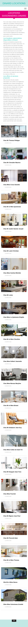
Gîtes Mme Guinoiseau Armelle (13, 604)
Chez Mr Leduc (8, 295)
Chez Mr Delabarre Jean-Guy (12, 427)
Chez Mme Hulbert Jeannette (12, 361)
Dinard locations (14, 3)
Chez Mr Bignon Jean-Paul (11, 516)
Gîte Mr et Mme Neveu (10, 582)
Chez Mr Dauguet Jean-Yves (12, 472)
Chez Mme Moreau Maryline (12, 383)
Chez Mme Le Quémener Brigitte (13, 317)
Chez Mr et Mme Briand (10, 405)
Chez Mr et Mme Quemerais (12, 206)
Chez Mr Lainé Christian (11, 251)
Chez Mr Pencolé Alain (10, 538)
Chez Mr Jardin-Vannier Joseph (13, 229)
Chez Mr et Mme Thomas (11, 560)
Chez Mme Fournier (9, 494)
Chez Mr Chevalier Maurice (11, 162)
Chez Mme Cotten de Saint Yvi (13, 449)
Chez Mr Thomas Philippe (11, 140)
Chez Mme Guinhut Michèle (12, 273)
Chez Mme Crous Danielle (11, 184)
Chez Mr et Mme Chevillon (11, 339)
